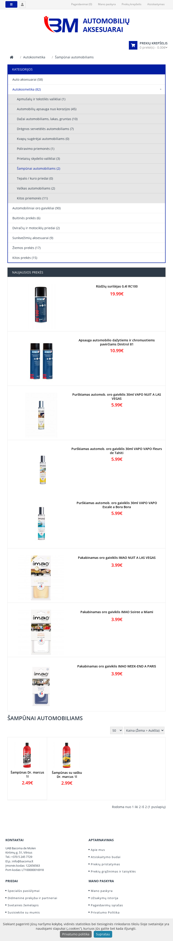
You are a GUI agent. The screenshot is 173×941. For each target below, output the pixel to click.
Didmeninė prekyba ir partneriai (32, 898)
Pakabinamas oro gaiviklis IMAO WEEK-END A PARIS (116, 666)
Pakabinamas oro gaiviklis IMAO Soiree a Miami (116, 612)
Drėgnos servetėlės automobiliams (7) (45, 129)
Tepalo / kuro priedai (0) (35, 178)
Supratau (103, 934)
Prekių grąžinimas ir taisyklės (113, 871)
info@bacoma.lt (22, 861)
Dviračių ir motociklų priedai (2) (36, 228)
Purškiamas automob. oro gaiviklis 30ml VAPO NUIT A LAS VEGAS (116, 397)
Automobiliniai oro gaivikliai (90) (36, 208)
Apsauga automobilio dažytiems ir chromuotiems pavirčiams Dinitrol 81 (117, 342)
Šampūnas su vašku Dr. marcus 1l (67, 775)
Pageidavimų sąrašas (107, 905)
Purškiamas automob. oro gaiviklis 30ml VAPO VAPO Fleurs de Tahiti (116, 451)
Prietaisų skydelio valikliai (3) (38, 158)
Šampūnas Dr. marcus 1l (27, 774)
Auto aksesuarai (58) (27, 79)
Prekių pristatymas (105, 864)
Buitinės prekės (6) (26, 218)
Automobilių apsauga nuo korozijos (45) (46, 109)
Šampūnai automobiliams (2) (38, 168)
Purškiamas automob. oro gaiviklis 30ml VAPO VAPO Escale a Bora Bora (117, 505)
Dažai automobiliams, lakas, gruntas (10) (47, 119)
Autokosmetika (34, 57)
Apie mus (98, 850)
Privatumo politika (75, 934)
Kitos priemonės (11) (32, 198)
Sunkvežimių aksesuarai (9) (32, 238)
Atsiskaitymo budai (106, 857)
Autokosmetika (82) (26, 89)
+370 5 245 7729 (21, 857)
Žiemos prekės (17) (26, 248)
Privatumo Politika (105, 912)
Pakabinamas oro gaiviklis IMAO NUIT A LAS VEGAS (117, 558)
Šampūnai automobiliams (74, 57)
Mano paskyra (102, 891)
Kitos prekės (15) (24, 258)
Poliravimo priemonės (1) (35, 148)
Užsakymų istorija (104, 898)
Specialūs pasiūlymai (24, 891)
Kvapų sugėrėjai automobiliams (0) (43, 139)
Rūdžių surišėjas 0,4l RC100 (117, 286)
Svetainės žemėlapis (23, 905)
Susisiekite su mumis (24, 912)
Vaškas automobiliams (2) (36, 188)
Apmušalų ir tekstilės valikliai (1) (41, 99)
